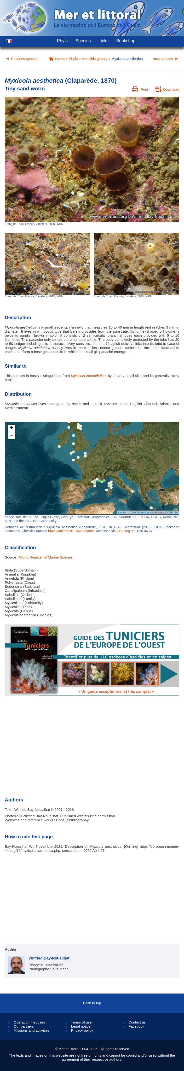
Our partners (24, 1026)
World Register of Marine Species (46, 557)
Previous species (24, 59)
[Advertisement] (92, 739)
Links (103, 40)
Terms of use (81, 1022)
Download (167, 89)
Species (83, 40)
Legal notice (81, 1026)
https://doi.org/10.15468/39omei (71, 531)
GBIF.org (123, 531)
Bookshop (125, 40)
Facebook (136, 1026)
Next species (162, 59)
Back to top (92, 1003)
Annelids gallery (94, 59)
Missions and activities (31, 1030)
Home (60, 59)
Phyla (62, 40)
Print (140, 89)
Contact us (137, 1022)
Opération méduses (29, 1022)
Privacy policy (82, 1030)
